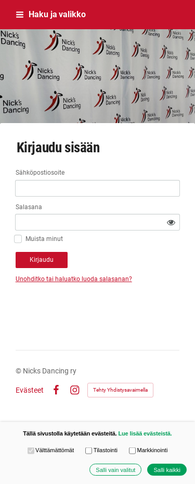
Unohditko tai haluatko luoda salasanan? (74, 279)
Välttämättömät (51, 450)
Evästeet (30, 390)
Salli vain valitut (115, 470)
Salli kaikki (166, 470)
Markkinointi (148, 450)
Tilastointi (101, 450)
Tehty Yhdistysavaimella (120, 390)
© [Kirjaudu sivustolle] (19, 371)
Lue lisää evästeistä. (145, 433)
